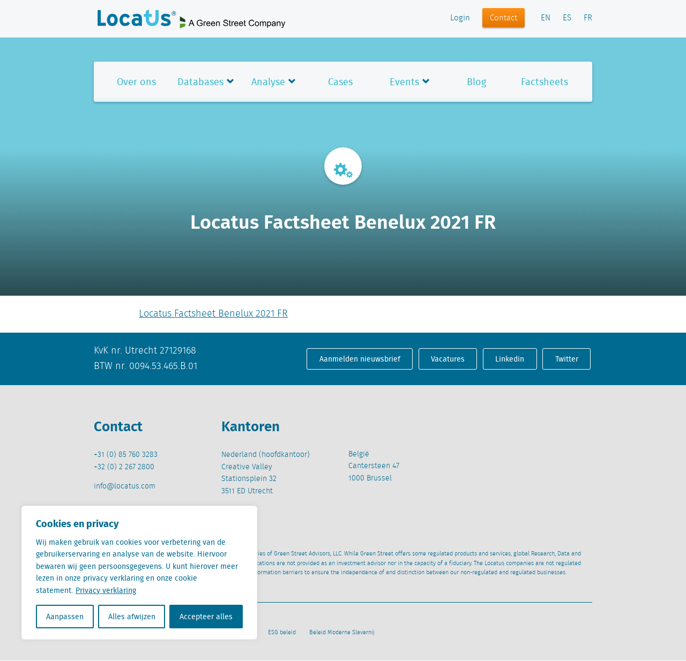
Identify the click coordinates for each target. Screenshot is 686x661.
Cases (340, 81)
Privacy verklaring (106, 590)
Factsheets (544, 81)
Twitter (566, 359)
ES (567, 18)
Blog (476, 81)
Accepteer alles (206, 616)
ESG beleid (282, 632)
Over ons (136, 81)
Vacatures (448, 359)
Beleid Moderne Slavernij (342, 632)
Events (404, 81)
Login (460, 18)
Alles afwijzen (131, 616)
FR (588, 18)
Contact (503, 18)
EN (545, 18)
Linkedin (509, 359)
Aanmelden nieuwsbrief (359, 359)
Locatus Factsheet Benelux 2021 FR (213, 313)
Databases (200, 81)
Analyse (268, 81)
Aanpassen (65, 616)
